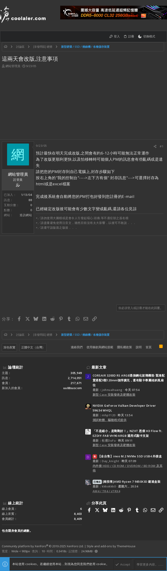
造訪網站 (26, 215)
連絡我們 (77, 347)
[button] (6, 36)
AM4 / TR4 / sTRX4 (106, 491)
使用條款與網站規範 (99, 347)
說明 (139, 347)
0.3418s (61, 551)
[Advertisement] (83, 105)
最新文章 (99, 367)
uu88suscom (72, 388)
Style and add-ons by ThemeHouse (111, 546)
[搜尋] (161, 36)
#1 (161, 146)
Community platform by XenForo (43, 546)
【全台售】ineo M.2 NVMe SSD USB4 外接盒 (127, 456)
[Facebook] (163, 549)
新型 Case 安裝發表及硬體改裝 (114, 395)
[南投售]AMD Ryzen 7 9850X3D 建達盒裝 (127, 481)
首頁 (148, 347)
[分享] (155, 146)
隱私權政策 (124, 347)
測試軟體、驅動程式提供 (110, 420)
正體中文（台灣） (33, 347)
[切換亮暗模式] (146, 36)
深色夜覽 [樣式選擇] (9, 347)
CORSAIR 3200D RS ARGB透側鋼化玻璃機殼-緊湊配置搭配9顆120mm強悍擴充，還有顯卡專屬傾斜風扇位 (129, 380)
